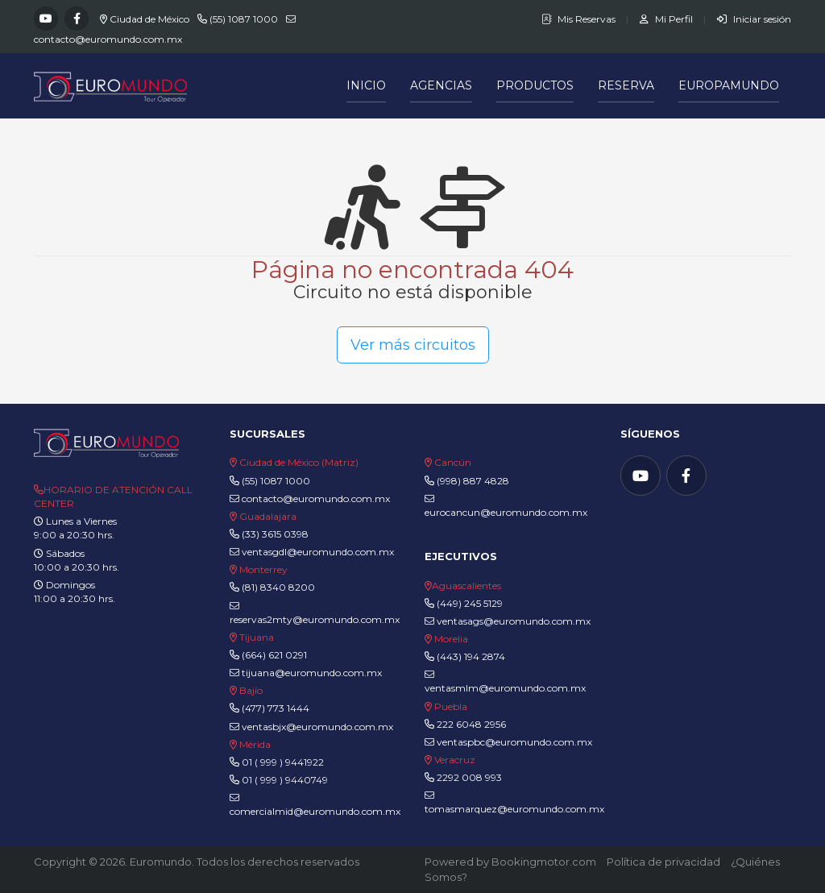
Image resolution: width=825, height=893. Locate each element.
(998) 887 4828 (473, 481)
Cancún (452, 462)
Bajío (251, 690)
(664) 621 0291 (273, 655)
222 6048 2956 (471, 724)
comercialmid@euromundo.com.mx (315, 805)
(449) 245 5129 (470, 603)
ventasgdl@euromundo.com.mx (312, 552)
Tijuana (255, 637)
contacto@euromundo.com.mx (108, 39)
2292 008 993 (469, 777)
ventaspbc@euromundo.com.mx (508, 742)
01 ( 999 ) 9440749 (285, 780)
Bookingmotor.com (543, 861)
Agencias (441, 85)
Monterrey (263, 569)
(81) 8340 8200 (278, 587)
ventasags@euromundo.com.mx (508, 621)
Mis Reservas (579, 19)
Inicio (366, 85)
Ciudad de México (149, 19)
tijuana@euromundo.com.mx (306, 673)
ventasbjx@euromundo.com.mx (311, 727)
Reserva (626, 85)
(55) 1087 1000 (243, 19)
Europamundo (728, 85)
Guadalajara (267, 516)
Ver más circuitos (412, 345)
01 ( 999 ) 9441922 (283, 762)
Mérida (255, 744)
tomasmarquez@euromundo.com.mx (514, 803)
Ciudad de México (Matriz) (299, 462)
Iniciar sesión (754, 19)
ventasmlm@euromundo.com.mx (505, 682)
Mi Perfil (667, 19)
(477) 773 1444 (275, 708)
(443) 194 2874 (471, 656)
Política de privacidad (663, 861)
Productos (535, 85)
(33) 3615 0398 (275, 534)
